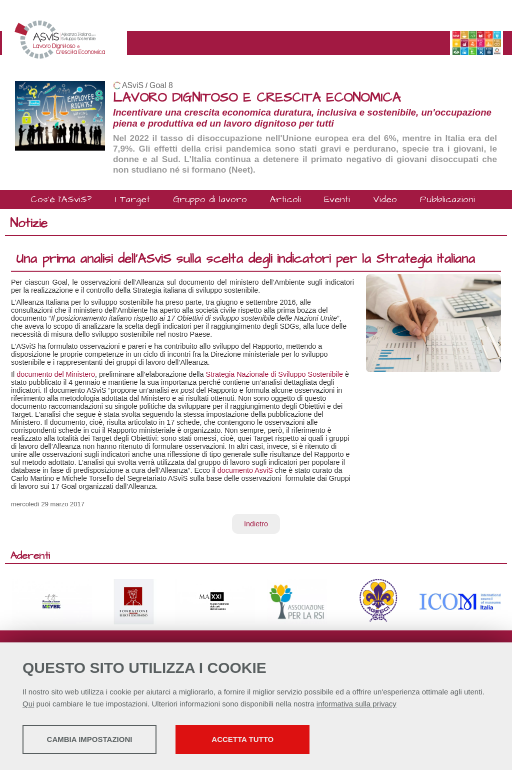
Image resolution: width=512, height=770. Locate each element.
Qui (28, 704)
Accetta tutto (281, 740)
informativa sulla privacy (356, 704)
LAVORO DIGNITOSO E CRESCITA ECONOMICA (256, 98)
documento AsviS (245, 470)
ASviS (133, 85)
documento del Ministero (55, 374)
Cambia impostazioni (101, 740)
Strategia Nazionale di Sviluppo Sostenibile (274, 374)
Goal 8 (161, 85)
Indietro (256, 524)
